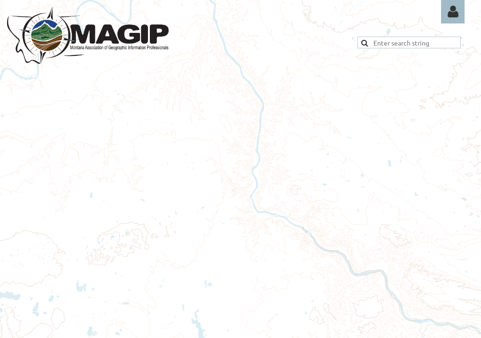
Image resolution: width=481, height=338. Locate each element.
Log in (453, 11)
